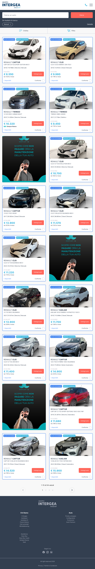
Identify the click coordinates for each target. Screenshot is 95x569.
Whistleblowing (24, 526)
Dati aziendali (24, 524)
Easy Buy (24, 536)
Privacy (40, 566)
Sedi (24, 542)
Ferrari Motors (24, 522)
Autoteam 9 (24, 520)
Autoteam (24, 518)
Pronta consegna (70, 516)
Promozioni (70, 520)
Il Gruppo (24, 516)
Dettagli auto (38, 74)
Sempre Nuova (24, 540)
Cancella (90, 24)
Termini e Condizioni (50, 566)
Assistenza (24, 534)
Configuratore (70, 518)
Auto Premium (70, 522)
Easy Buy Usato (24, 538)
